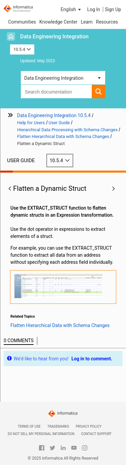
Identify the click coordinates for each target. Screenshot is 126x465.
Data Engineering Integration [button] (53, 78)
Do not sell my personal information (41, 434)
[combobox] (56, 91)
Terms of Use (29, 426)
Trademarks (58, 426)
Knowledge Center (58, 22)
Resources (107, 22)
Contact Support (96, 434)
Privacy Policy (88, 426)
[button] (71, 9)
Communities (22, 22)
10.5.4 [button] (22, 49)
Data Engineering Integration (54, 36)
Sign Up (113, 9)
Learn (86, 22)
